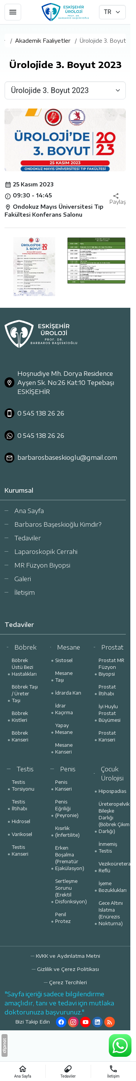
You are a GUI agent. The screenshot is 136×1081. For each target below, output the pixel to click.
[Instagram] (73, 1022)
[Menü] (13, 12)
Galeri (22, 579)
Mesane (68, 647)
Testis (25, 769)
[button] (65, 982)
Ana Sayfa (29, 511)
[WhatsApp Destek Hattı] (120, 1045)
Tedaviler (27, 538)
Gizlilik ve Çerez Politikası (68, 969)
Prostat (112, 647)
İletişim (24, 592)
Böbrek (25, 647)
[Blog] (109, 1022)
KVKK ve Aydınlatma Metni (68, 956)
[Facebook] (61, 1022)
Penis (68, 769)
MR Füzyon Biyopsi (42, 565)
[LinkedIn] (97, 1022)
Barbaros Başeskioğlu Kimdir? (57, 524)
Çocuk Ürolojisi (112, 773)
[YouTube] (85, 1022)
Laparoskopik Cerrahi (45, 551)
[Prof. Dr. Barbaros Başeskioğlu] (65, 12)
